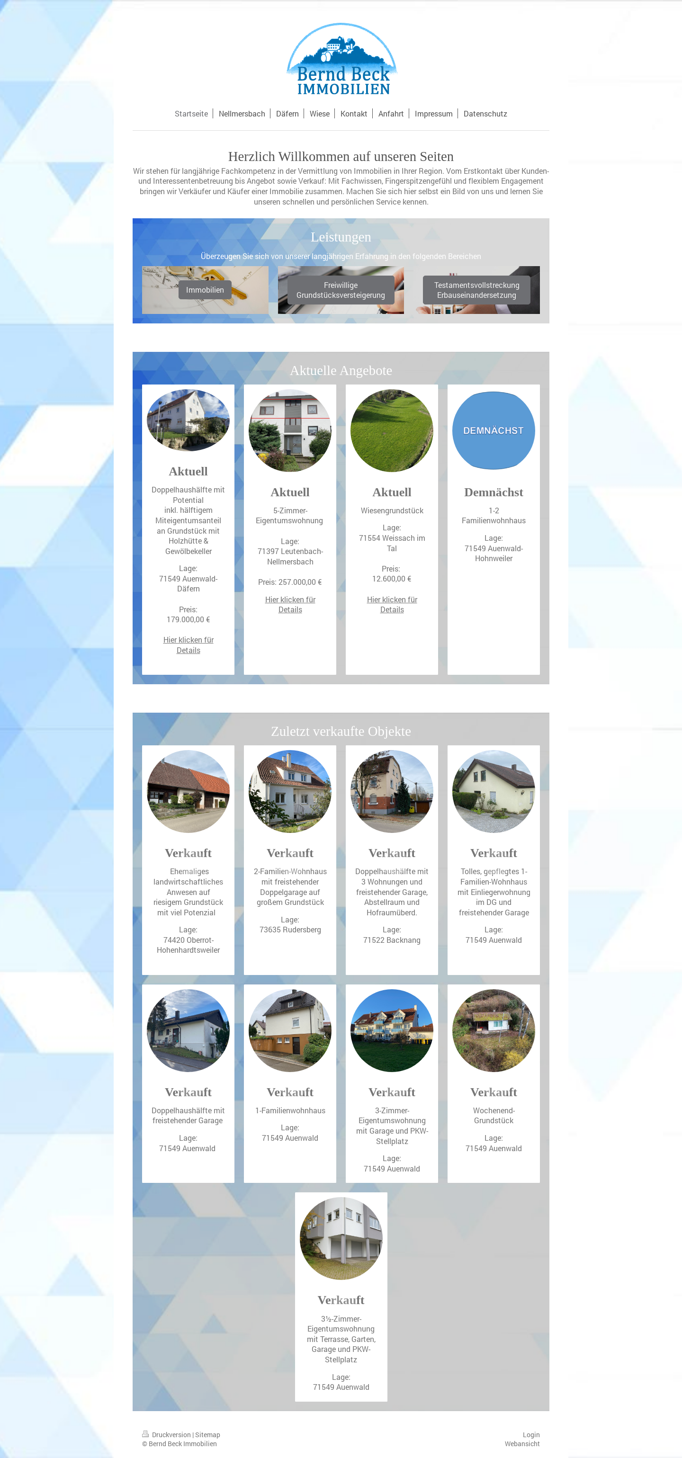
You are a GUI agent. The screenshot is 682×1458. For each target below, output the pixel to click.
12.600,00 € (392, 578)
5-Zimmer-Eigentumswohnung (290, 515)
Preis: (188, 609)
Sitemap (207, 1434)
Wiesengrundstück (392, 510)
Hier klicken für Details (188, 645)
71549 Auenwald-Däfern (188, 583)
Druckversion (167, 1434)
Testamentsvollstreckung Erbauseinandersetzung (477, 290)
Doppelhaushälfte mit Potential (188, 494)
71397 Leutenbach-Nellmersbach (290, 556)
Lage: (290, 541)
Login (531, 1434)
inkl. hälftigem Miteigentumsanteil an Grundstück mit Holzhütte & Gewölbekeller (188, 530)
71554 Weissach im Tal (392, 543)
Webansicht (522, 1443)
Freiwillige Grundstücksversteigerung (340, 290)
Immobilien (205, 290)
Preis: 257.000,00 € (290, 582)
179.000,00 (185, 619)
